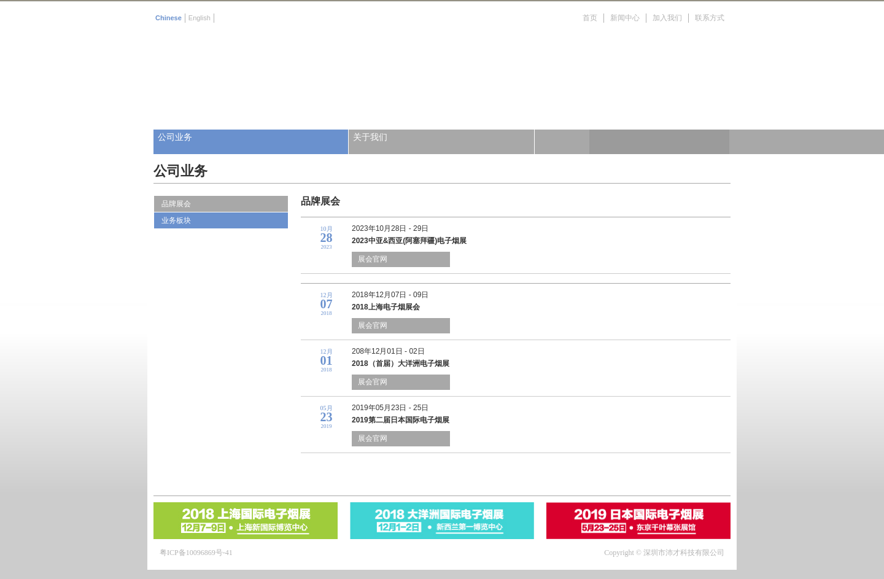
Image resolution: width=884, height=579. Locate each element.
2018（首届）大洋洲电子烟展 (400, 363)
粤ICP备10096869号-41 (196, 552)
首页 (590, 18)
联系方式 (709, 18)
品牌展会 (176, 204)
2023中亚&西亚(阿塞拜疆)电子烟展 (409, 240)
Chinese (168, 17)
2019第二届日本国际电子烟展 (400, 420)
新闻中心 (625, 18)
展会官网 (372, 259)
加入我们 (667, 18)
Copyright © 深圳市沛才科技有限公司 (664, 552)
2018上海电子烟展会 (386, 307)
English (199, 17)
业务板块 (176, 220)
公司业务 (175, 137)
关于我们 (370, 137)
